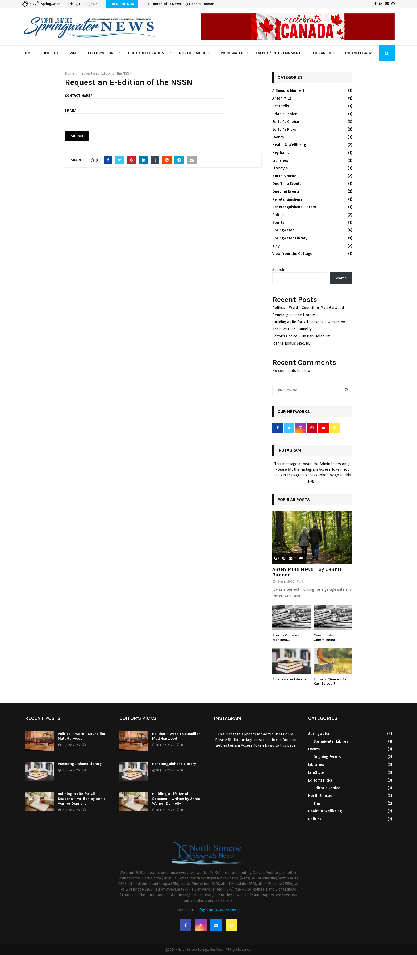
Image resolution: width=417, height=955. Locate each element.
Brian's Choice (284, 114)
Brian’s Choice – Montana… (285, 637)
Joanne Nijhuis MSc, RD (291, 343)
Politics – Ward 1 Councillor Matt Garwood (308, 307)
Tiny (276, 246)
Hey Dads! (281, 153)
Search (278, 269)
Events (278, 137)
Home (27, 53)
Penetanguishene (287, 199)
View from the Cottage (292, 253)
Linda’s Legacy (357, 53)
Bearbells (280, 106)
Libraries (322, 53)
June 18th (50, 53)
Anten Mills (281, 98)
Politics (278, 215)
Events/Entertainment (278, 53)
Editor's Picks (284, 129)
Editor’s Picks (102, 53)
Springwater (231, 53)
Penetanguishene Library (294, 207)
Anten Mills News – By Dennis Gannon (183, 4)
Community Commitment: (325, 637)
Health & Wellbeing (289, 145)
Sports (278, 222)
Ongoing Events (285, 191)
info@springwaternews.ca (218, 910)
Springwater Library (289, 238)
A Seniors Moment (288, 90)
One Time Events (286, 183)
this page (288, 745)
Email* (144, 114)
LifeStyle (280, 168)
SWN (71, 53)
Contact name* (144, 99)
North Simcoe (192, 53)
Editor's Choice (285, 121)
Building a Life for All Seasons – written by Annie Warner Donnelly (82, 799)
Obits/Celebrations (147, 53)
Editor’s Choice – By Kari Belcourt (301, 336)
